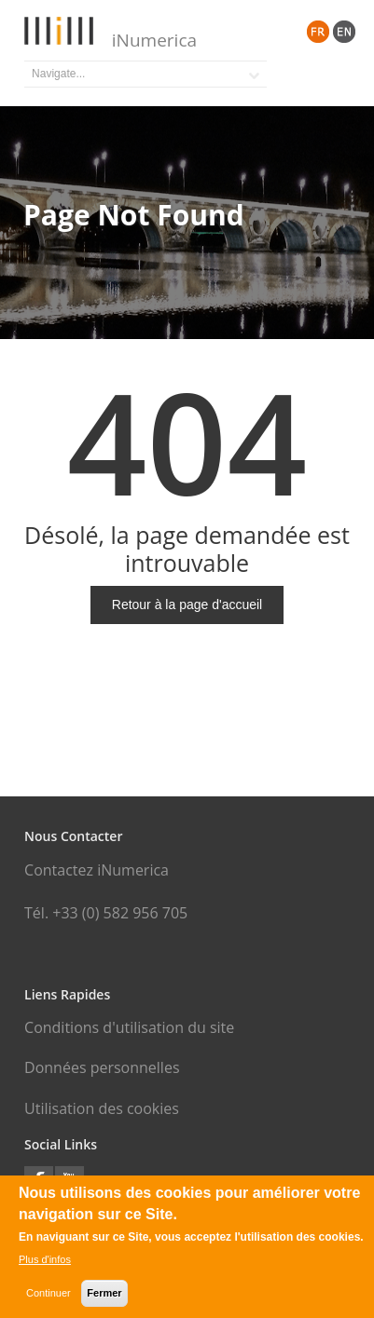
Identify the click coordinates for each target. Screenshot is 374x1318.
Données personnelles (101, 1067)
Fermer (104, 1295)
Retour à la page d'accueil (187, 604)
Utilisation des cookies (101, 1108)
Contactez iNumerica (96, 870)
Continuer (48, 1295)
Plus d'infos (45, 1262)
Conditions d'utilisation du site (129, 1027)
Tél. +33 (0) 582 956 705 (105, 913)
